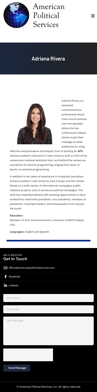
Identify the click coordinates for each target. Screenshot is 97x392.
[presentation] (28, 354)
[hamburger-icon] (92, 16)
